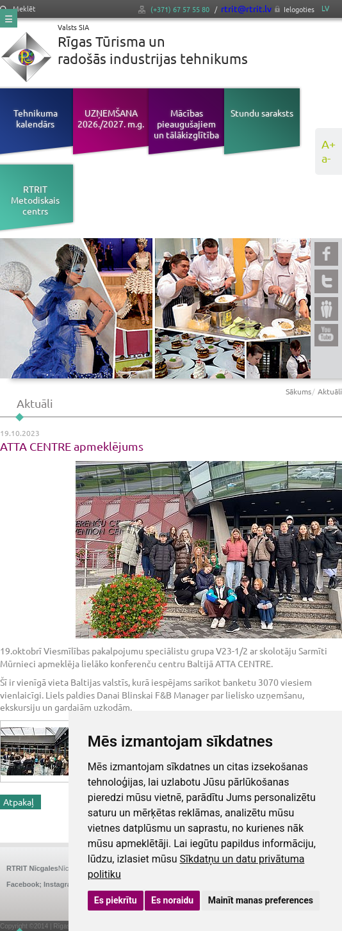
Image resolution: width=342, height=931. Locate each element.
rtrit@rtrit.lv (246, 8)
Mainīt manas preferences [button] (260, 900)
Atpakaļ (18, 801)
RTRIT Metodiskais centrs (35, 199)
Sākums (298, 391)
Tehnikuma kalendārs (35, 118)
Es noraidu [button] (172, 900)
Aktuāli (330, 391)
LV (325, 8)
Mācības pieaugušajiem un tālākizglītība (186, 123)
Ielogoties (299, 9)
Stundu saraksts (262, 112)
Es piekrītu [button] (115, 900)
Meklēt (17, 8)
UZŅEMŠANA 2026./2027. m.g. (110, 118)
